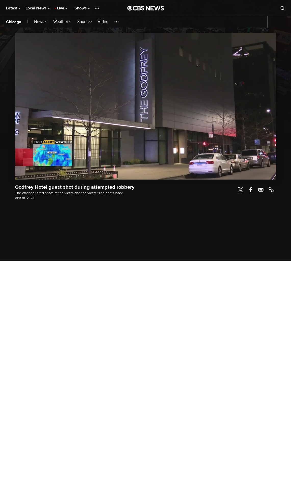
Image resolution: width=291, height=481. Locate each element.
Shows (82, 8)
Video (103, 21)
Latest (13, 8)
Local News (38, 8)
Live (62, 8)
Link (271, 189)
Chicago (13, 21)
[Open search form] (282, 8)
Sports (84, 21)
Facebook (250, 189)
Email (260, 189)
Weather (62, 21)
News (40, 21)
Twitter (240, 189)
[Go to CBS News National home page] (145, 8)
